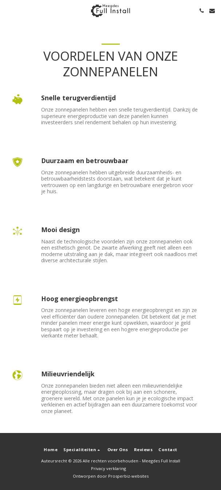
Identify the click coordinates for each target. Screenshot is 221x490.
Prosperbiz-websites (128, 476)
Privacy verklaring (108, 468)
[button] (8, 10)
